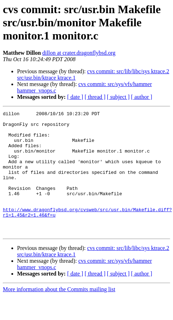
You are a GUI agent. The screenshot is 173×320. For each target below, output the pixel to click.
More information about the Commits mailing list (59, 314)
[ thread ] (95, 97)
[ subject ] (118, 97)
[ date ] (75, 97)
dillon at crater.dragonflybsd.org (78, 53)
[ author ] (141, 97)
